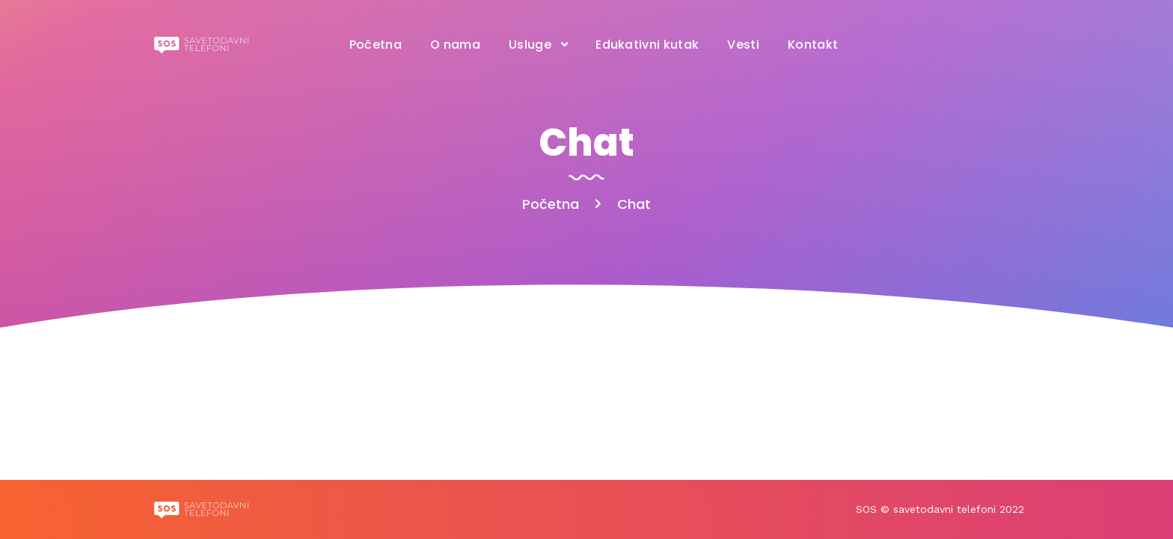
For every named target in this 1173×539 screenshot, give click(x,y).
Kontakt (813, 44)
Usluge (530, 44)
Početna (375, 44)
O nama (455, 44)
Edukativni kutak (647, 44)
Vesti (743, 44)
